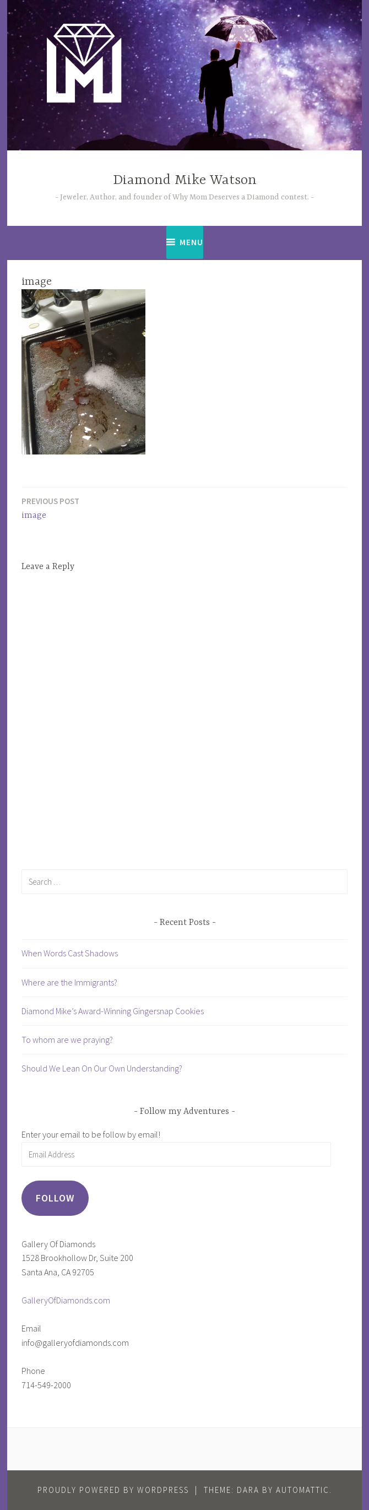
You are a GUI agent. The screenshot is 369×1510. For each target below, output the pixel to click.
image (50, 508)
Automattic (302, 1490)
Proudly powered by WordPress (113, 1490)
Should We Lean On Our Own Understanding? (101, 1068)
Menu (191, 242)
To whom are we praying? (67, 1039)
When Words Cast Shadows (69, 953)
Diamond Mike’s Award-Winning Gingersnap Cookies (112, 1010)
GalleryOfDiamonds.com (65, 1300)
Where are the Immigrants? (69, 982)
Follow (55, 1198)
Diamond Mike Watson (185, 180)
